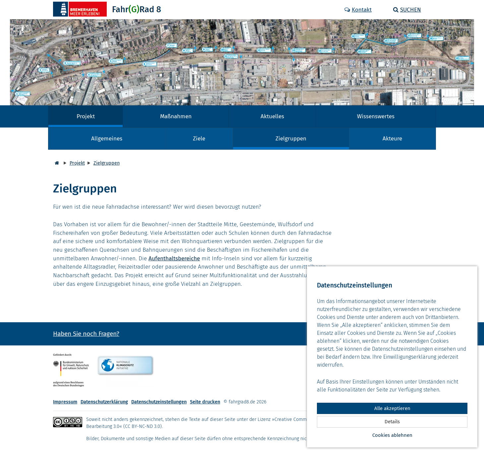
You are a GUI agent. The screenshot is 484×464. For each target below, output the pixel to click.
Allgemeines (106, 138)
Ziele (199, 138)
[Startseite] (56, 163)
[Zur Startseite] (105, 9)
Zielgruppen (290, 138)
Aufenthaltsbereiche (174, 258)
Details (392, 422)
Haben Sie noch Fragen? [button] (86, 333)
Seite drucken (205, 402)
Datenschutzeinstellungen (159, 402)
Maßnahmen (176, 116)
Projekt (86, 116)
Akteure (392, 138)
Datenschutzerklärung (104, 402)
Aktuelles (272, 116)
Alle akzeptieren (392, 408)
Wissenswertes (375, 116)
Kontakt (358, 9)
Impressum (65, 402)
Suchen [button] (407, 9)
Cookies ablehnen (392, 435)
